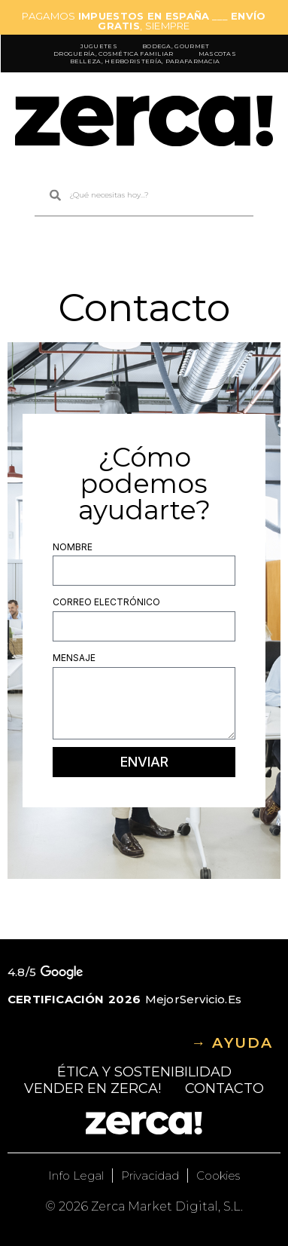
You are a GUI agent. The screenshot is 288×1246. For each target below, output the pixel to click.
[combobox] (144, 195)
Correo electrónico (106, 602)
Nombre (72, 547)
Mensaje (74, 657)
